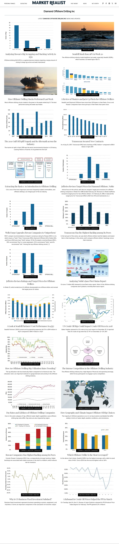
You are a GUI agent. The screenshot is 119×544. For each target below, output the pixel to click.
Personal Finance (9, 3)
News (85, 3)
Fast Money (74, 3)
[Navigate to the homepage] (48, 3)
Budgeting (23, 3)
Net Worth (95, 3)
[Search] (103, 3)
